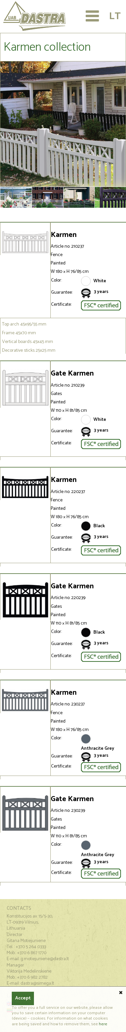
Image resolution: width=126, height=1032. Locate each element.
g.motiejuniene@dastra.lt (44, 959)
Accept (23, 998)
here (103, 1024)
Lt (115, 16)
